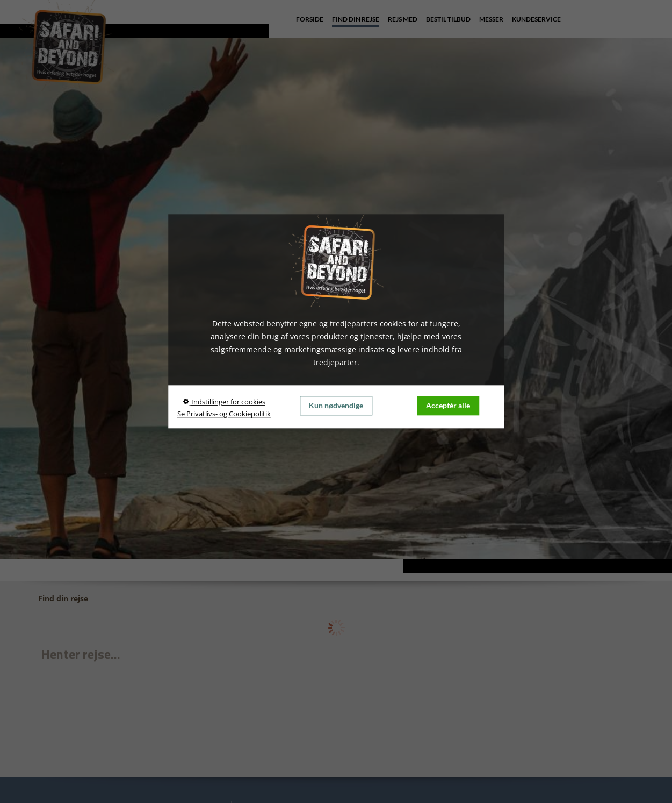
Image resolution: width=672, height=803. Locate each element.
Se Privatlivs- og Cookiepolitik (224, 413)
